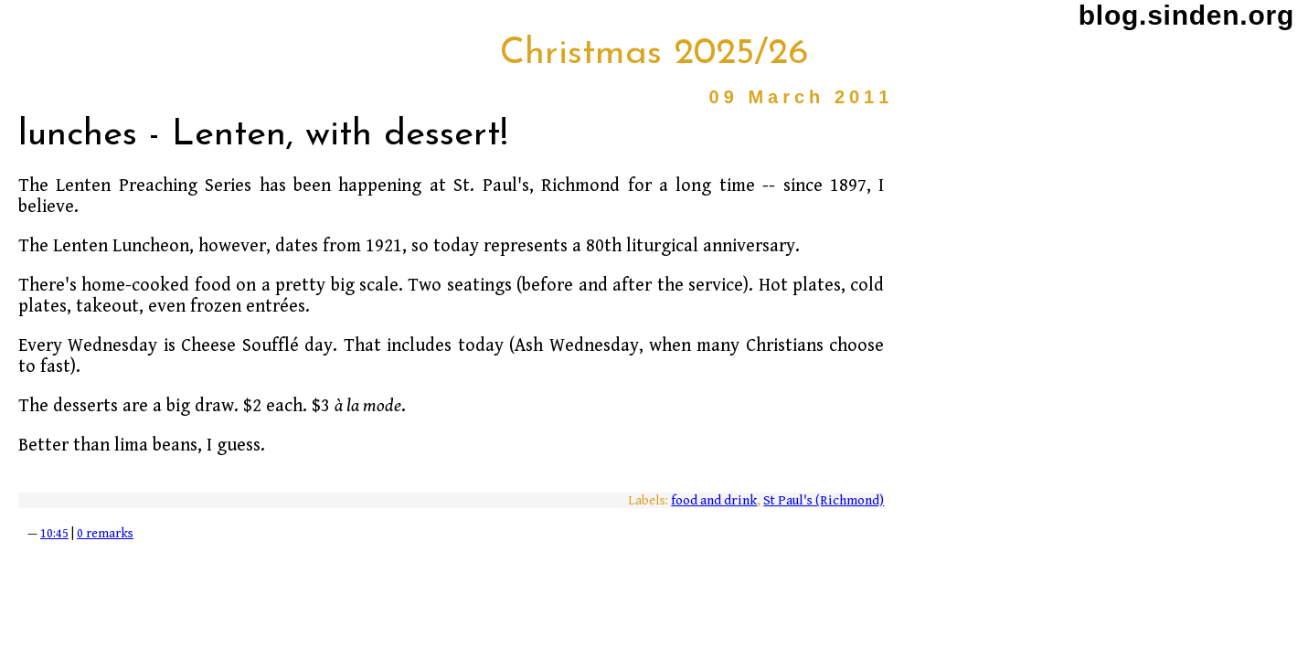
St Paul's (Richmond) (823, 500)
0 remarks (105, 533)
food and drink (714, 500)
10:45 (54, 533)
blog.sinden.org (1186, 15)
